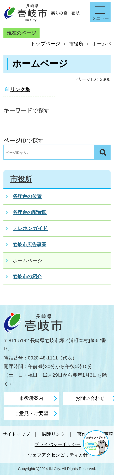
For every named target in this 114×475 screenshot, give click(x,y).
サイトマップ (16, 434)
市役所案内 (31, 398)
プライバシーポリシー (58, 444)
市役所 (76, 43)
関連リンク (53, 434)
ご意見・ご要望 (31, 413)
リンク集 (20, 89)
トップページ (45, 43)
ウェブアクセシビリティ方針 (58, 454)
